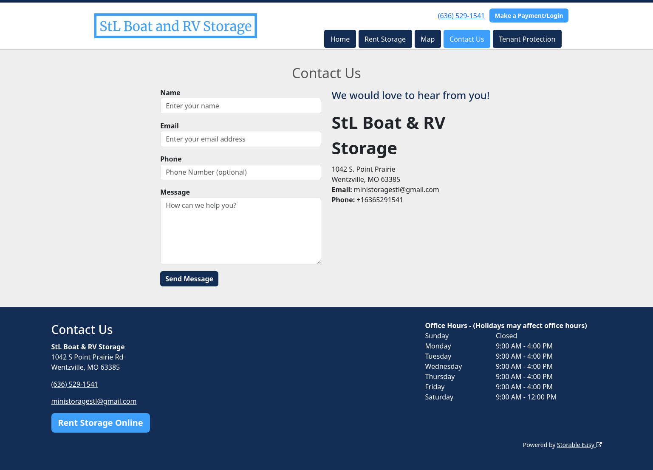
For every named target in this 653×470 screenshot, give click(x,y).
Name (170, 92)
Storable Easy (579, 445)
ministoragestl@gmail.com (94, 401)
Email (169, 125)
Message (175, 192)
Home (340, 39)
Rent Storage (385, 39)
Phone (170, 159)
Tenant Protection (527, 39)
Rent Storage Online (100, 422)
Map (428, 39)
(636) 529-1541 (461, 15)
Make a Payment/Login (529, 15)
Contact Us (466, 39)
